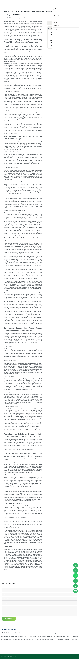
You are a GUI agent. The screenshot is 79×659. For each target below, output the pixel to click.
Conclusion (54, 45)
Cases (72, 629)
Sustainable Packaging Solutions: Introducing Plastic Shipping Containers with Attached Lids (63, 32)
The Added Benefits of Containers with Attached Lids (63, 37)
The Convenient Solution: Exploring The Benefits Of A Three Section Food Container (20, 639)
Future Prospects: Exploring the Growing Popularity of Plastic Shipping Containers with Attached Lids (63, 42)
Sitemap (14, 656)
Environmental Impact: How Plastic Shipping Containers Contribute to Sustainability (63, 40)
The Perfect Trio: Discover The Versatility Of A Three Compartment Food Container (59, 639)
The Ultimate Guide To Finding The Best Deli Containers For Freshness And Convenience (59, 633)
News (76, 629)
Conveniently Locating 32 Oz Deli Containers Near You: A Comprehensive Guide (20, 636)
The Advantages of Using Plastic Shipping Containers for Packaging (63, 35)
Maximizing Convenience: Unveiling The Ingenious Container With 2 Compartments (12, 632)
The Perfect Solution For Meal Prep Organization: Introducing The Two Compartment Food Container (59, 636)
